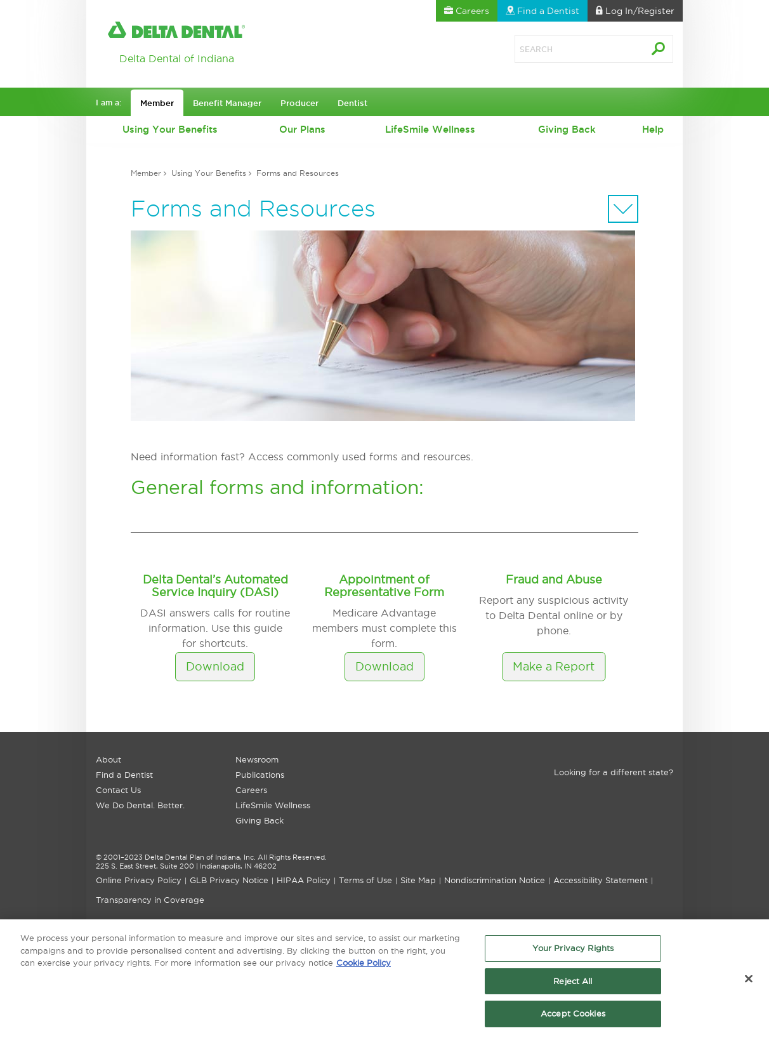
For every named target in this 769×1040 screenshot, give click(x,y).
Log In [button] (635, 11)
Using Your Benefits (170, 129)
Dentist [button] (352, 102)
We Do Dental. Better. (140, 805)
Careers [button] (466, 11)
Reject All (572, 984)
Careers (251, 789)
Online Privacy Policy (138, 880)
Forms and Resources (297, 173)
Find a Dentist (124, 774)
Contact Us (118, 789)
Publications (259, 774)
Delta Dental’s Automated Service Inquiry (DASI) (215, 585)
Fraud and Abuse (554, 579)
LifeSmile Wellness (430, 129)
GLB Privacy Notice (229, 880)
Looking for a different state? (613, 772)
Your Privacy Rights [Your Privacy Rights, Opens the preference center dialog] (573, 951)
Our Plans (302, 129)
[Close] (749, 982)
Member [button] (157, 102)
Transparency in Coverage (150, 899)
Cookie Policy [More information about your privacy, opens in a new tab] (363, 965)
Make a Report (554, 666)
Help (653, 129)
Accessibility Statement (600, 880)
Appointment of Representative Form (384, 585)
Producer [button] (299, 102)
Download (215, 666)
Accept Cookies (573, 1017)
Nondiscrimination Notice (494, 880)
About (108, 759)
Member (146, 173)
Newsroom (257, 759)
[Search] (565, 49)
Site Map (418, 880)
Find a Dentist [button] (542, 11)
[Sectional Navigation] (623, 209)
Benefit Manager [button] (227, 102)
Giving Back (567, 129)
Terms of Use (365, 880)
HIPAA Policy (304, 880)
